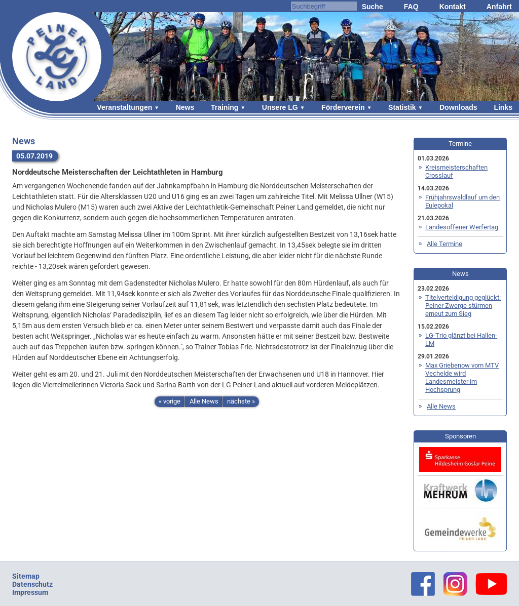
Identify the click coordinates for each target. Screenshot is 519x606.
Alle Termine (444, 244)
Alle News (204, 401)
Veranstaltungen (124, 107)
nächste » (241, 401)
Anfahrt (499, 7)
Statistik (402, 107)
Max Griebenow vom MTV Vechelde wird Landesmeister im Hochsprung (462, 377)
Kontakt (452, 7)
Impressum (30, 592)
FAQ (411, 7)
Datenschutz (32, 584)
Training (224, 107)
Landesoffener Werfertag (461, 227)
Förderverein (343, 107)
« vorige (169, 401)
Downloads (458, 107)
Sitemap (26, 576)
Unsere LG (280, 107)
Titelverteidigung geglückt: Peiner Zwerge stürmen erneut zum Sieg (463, 305)
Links (503, 107)
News (185, 107)
